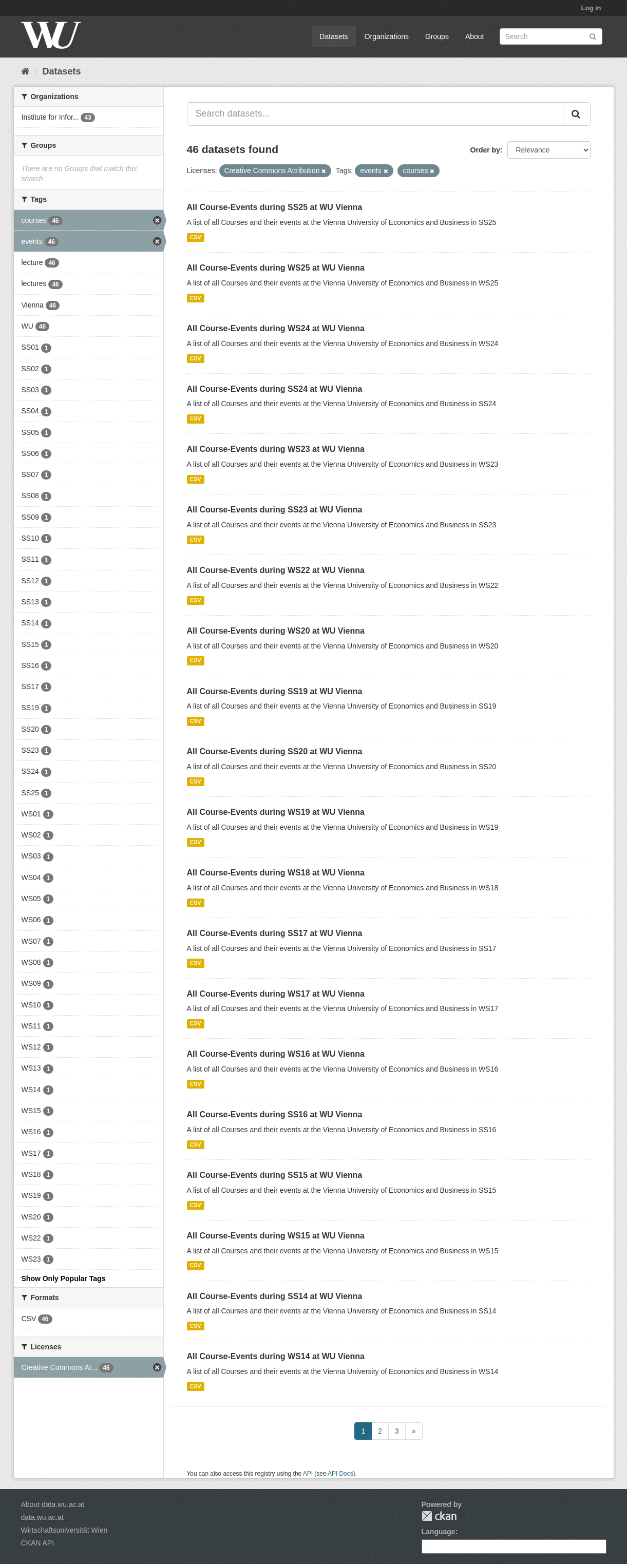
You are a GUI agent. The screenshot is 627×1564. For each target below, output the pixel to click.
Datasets (333, 36)
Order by (485, 150)
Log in (591, 8)
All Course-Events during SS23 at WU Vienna (275, 509)
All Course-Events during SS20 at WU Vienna (275, 751)
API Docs (340, 1473)
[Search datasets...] (375, 114)
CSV (195, 237)
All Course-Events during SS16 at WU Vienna (275, 1114)
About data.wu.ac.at (53, 1504)
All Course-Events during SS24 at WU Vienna (275, 389)
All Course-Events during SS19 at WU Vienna (275, 691)
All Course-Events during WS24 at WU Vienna (276, 328)
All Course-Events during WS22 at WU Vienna (276, 570)
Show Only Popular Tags (64, 1278)
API (308, 1473)
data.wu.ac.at (42, 1517)
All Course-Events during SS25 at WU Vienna (275, 207)
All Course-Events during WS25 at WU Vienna (276, 267)
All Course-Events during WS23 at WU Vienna (276, 449)
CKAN (439, 1516)
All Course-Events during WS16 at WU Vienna (276, 1054)
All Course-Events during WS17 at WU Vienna (276, 993)
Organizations (387, 36)
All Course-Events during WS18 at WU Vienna (276, 872)
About (474, 36)
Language (438, 1532)
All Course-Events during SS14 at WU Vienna (275, 1296)
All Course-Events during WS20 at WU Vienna (276, 630)
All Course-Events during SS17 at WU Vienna (275, 933)
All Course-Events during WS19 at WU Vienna (276, 812)
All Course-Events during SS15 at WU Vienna (275, 1175)
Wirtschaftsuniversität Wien (64, 1530)
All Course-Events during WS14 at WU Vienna (276, 1356)
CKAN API (37, 1543)
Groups (437, 36)
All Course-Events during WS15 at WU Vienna (276, 1235)
